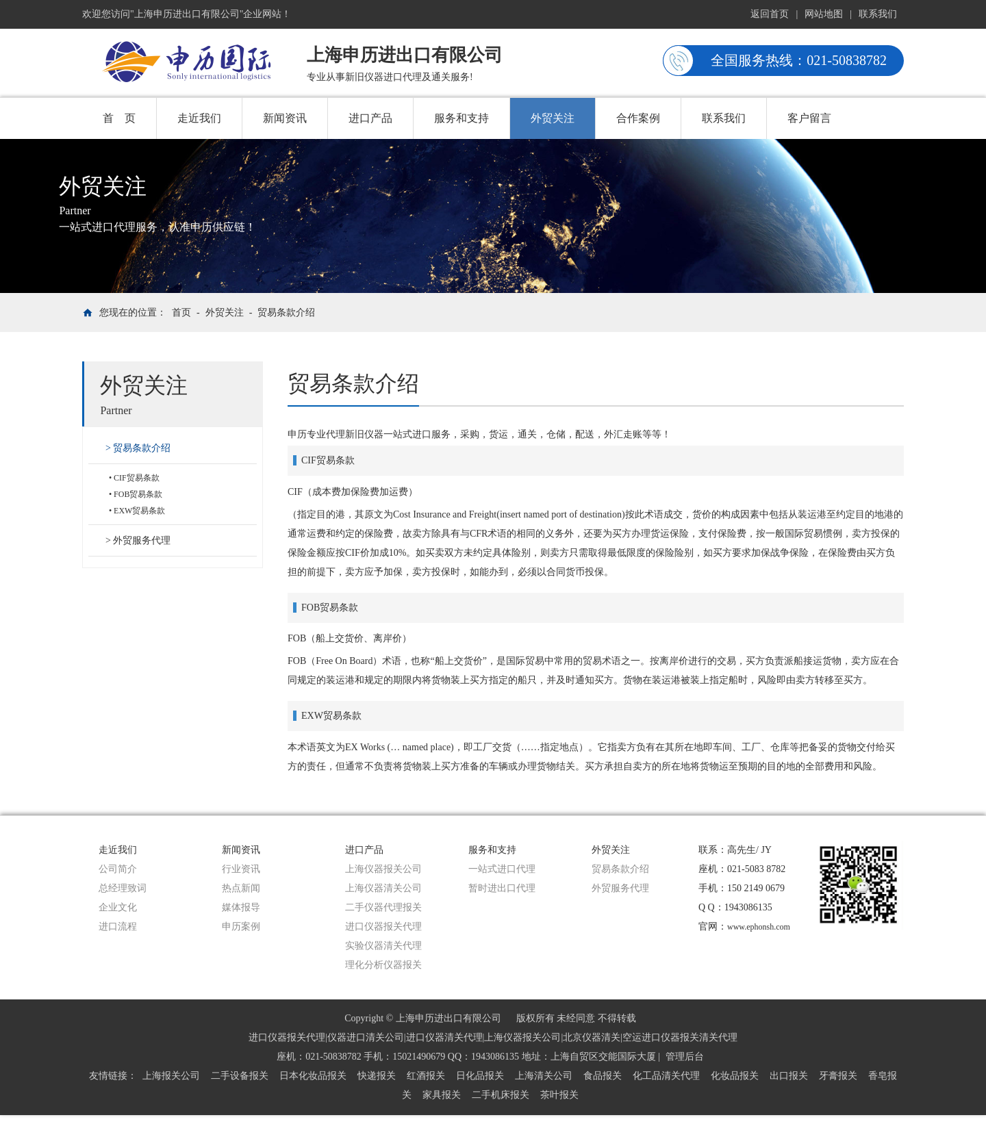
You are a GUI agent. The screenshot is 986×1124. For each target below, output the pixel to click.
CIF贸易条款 (137, 478)
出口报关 (789, 1076)
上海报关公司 (171, 1076)
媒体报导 (241, 907)
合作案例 (638, 118)
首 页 (119, 118)
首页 (181, 312)
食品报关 (602, 1076)
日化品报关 (480, 1076)
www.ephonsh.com (758, 927)
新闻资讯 (285, 118)
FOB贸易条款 (138, 494)
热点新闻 (241, 888)
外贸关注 (552, 118)
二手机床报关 (500, 1095)
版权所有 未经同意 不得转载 (576, 1018)
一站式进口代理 (501, 869)
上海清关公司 (543, 1076)
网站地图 (824, 14)
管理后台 (685, 1056)
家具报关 (441, 1095)
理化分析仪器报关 (383, 965)
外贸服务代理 (141, 540)
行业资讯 (241, 869)
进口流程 (118, 926)
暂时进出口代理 (501, 888)
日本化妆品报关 (312, 1076)
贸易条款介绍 (286, 312)
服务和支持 (461, 118)
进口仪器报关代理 (383, 926)
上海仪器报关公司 (383, 869)
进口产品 (370, 118)
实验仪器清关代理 (383, 946)
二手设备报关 (239, 1076)
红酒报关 (426, 1076)
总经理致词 (123, 888)
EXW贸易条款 (139, 510)
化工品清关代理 (666, 1076)
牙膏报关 (838, 1076)
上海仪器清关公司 (383, 888)
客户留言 (809, 118)
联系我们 (878, 14)
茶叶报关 (559, 1095)
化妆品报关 (735, 1076)
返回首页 (769, 14)
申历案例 (241, 926)
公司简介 (118, 869)
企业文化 (118, 907)
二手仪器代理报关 (383, 907)
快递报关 (376, 1076)
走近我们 (199, 118)
